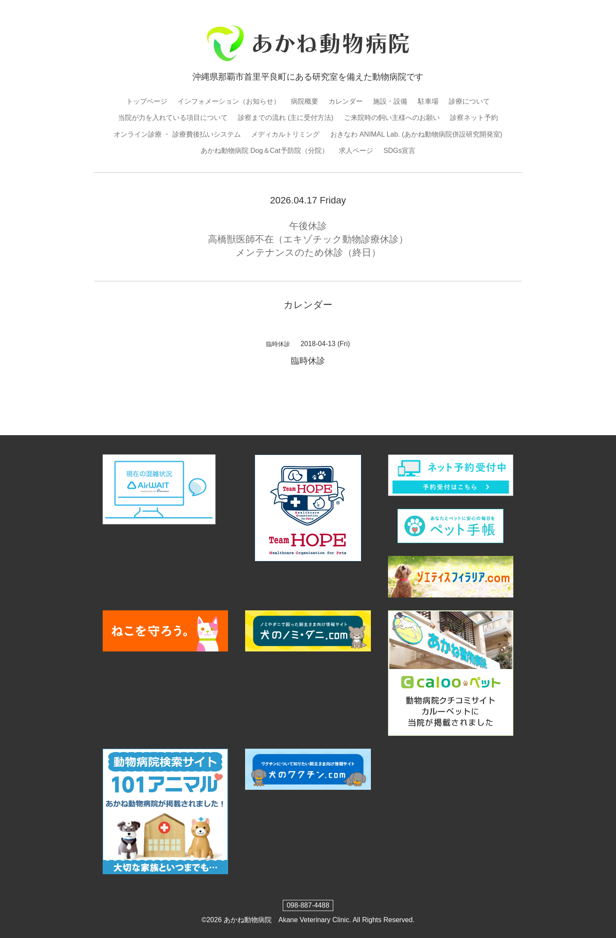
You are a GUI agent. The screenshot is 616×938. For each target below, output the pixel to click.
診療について (469, 101)
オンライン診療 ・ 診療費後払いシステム (177, 134)
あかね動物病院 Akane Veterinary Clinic (286, 919)
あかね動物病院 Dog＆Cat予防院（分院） (265, 150)
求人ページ (356, 150)
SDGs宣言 (399, 150)
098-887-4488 (308, 905)
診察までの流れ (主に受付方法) (285, 117)
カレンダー (346, 101)
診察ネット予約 (474, 117)
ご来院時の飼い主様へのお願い (392, 117)
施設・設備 (390, 101)
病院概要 (304, 101)
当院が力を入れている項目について (173, 117)
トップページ (146, 101)
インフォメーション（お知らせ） (229, 101)
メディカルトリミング (285, 134)
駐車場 (428, 101)
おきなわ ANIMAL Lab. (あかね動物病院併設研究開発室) (416, 134)
